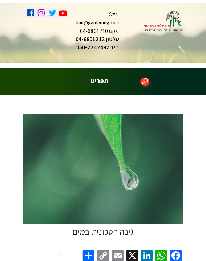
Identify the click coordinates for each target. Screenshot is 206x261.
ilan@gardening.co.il (97, 23)
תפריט (99, 81)
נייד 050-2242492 (97, 47)
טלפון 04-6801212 (97, 39)
